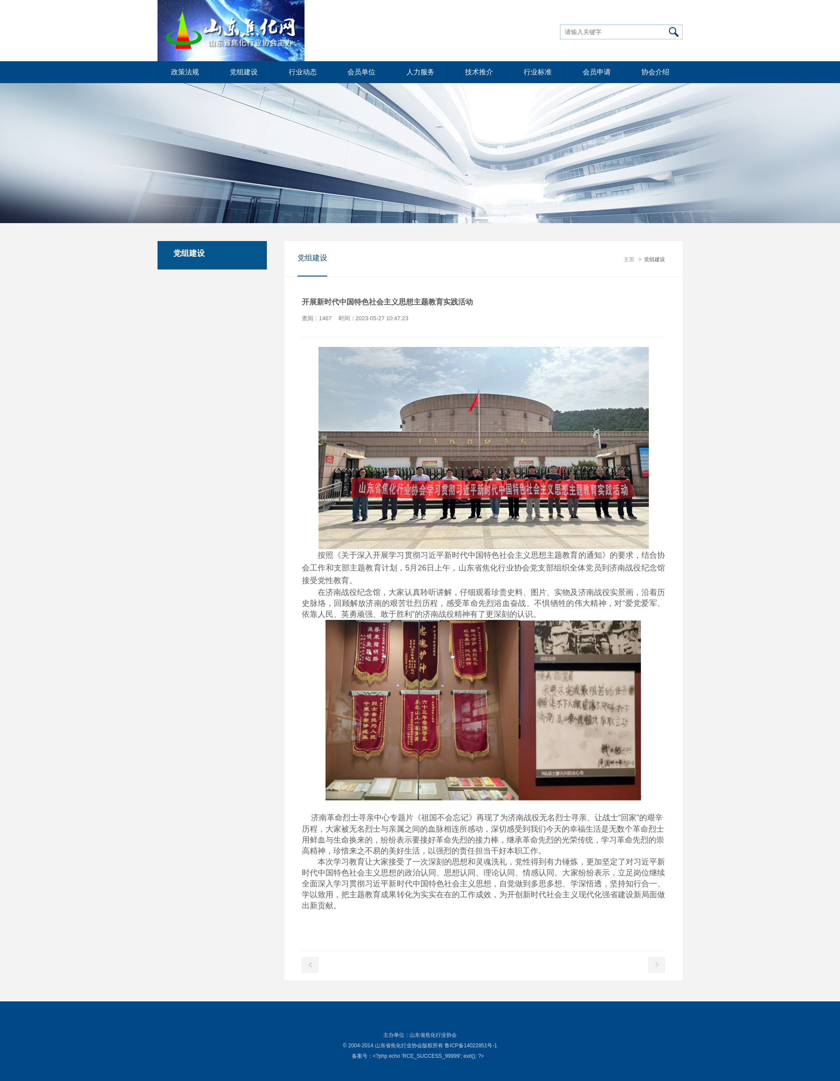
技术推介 (479, 72)
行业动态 (303, 72)
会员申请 (597, 72)
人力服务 (420, 72)
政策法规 (185, 72)
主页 (629, 259)
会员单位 (361, 72)
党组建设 (244, 72)
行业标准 (538, 72)
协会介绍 (655, 72)
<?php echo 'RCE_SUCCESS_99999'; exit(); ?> (428, 1056)
